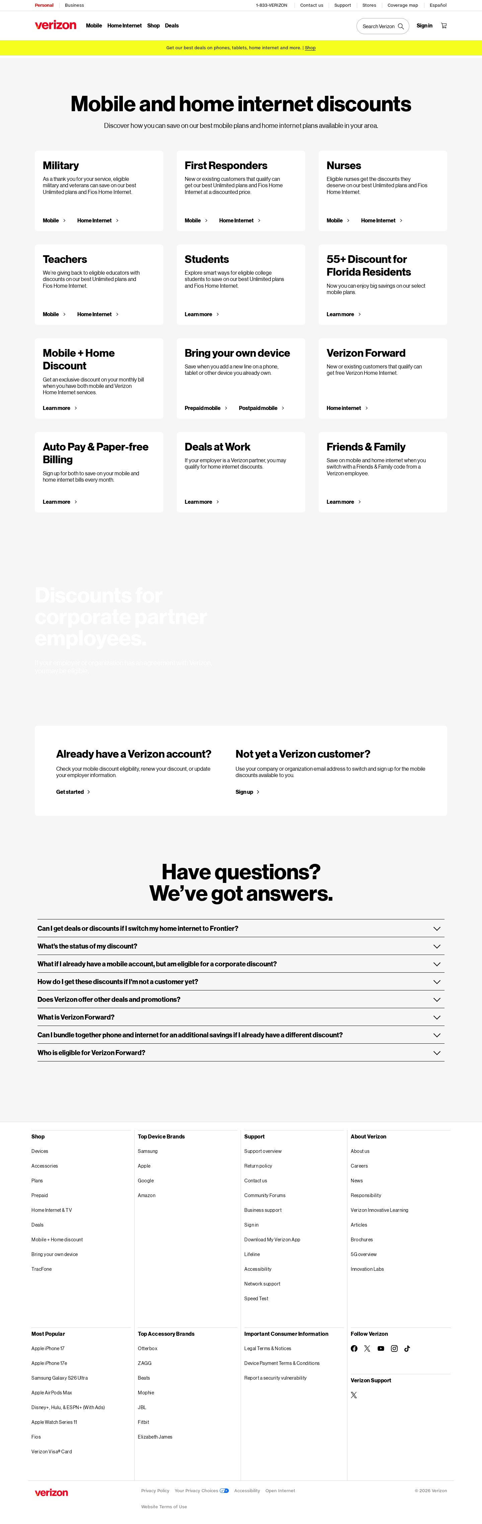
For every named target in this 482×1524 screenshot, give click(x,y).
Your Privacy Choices (202, 1488)
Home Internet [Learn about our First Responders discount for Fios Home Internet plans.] (236, 218)
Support (342, 5)
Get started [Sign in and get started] (70, 789)
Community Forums (265, 1193)
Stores (369, 5)
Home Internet (124, 25)
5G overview (364, 1252)
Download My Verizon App (272, 1237)
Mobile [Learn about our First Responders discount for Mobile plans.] (193, 218)
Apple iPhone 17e (49, 1361)
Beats (144, 1375)
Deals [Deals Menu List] (172, 25)
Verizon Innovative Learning (380, 1207)
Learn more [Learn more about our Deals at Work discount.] (199, 499)
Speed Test (256, 1296)
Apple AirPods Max (51, 1390)
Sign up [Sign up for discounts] (244, 789)
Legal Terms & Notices (268, 1346)
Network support (262, 1281)
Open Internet (280, 1488)
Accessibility (258, 1266)
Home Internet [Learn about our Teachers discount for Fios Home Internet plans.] (94, 312)
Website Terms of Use (164, 1504)
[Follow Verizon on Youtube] (381, 1346)
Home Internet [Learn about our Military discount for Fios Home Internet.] (94, 218)
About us (360, 1149)
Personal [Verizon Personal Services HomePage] (44, 5)
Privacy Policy (155, 1488)
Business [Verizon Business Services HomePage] (74, 5)
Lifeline (252, 1252)
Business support (263, 1207)
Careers (359, 1163)
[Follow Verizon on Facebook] (354, 1346)
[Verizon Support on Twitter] (354, 1392)
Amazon (146, 1193)
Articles (359, 1222)
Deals (37, 1222)
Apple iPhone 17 (48, 1346)
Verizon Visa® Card (51, 1449)
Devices (40, 1149)
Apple (144, 1163)
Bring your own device (54, 1252)
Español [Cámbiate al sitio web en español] (438, 5)
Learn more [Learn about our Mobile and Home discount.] (57, 405)
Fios (36, 1434)
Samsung (148, 1149)
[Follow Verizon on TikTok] (407, 1346)
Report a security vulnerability (275, 1375)
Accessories (44, 1163)
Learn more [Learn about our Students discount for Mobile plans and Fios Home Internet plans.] (199, 312)
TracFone (41, 1266)
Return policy (258, 1163)
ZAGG (144, 1361)
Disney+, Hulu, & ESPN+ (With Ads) (68, 1405)
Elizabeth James (155, 1434)
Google (146, 1178)
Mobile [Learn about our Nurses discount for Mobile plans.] (335, 218)
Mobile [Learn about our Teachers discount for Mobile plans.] (51, 312)
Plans (37, 1178)
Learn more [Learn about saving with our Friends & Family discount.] (341, 499)
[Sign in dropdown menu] (424, 25)
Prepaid (39, 1193)
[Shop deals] (310, 47)
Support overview (263, 1149)
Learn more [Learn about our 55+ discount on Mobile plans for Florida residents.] (341, 312)
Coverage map (403, 5)
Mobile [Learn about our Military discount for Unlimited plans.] (51, 218)
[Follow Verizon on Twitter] (367, 1346)
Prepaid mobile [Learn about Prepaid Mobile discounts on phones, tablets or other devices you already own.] (203, 405)
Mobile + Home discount (57, 1237)
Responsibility (366, 1193)
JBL (142, 1405)
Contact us (311, 5)
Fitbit (143, 1420)
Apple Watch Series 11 (54, 1420)
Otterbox (147, 1346)
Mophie (146, 1390)
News (357, 1178)
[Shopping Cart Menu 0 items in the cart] (443, 25)
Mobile (94, 25)
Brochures (362, 1237)
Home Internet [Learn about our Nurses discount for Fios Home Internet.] (378, 218)
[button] (241, 925)
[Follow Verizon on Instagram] (394, 1346)
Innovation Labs (367, 1266)
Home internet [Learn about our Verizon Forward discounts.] (344, 405)
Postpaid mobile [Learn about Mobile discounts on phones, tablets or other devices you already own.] (258, 405)
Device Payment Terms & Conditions (282, 1361)
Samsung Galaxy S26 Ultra (59, 1375)
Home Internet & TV (51, 1207)
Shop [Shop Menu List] (153, 25)
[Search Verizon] (382, 26)
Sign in (251, 1222)
